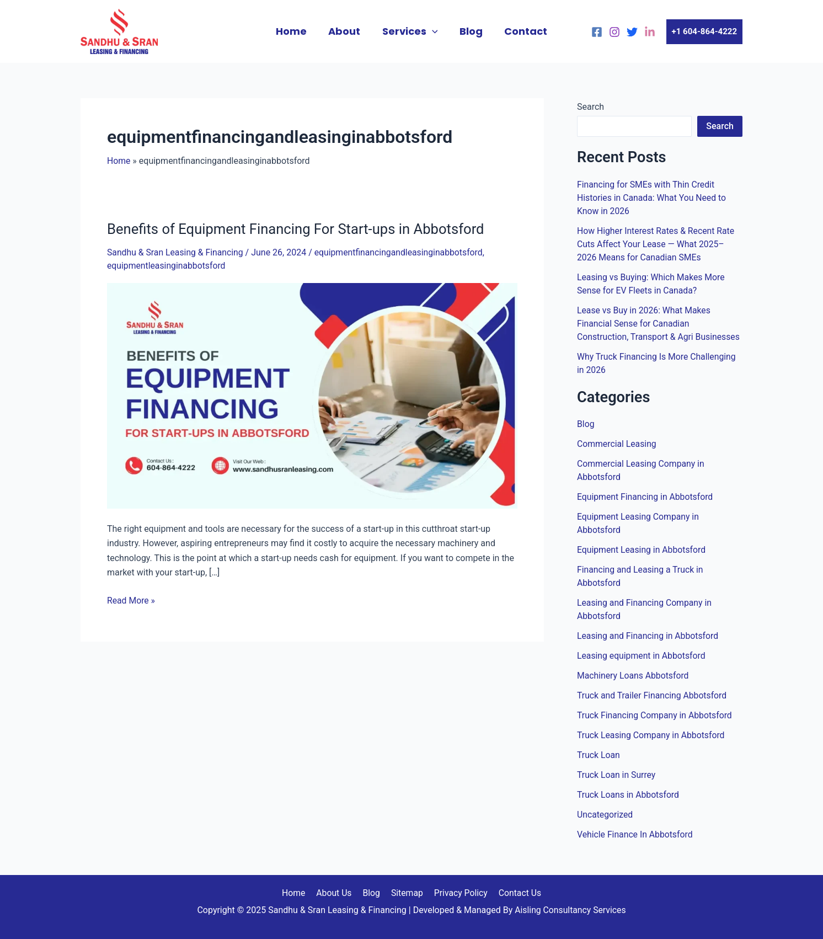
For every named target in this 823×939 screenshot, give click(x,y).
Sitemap (405, 893)
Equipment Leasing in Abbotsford (642, 550)
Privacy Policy (458, 893)
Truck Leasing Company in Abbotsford (652, 735)
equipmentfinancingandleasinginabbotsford (402, 252)
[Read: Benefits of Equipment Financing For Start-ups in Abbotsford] (312, 394)
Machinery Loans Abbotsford (634, 675)
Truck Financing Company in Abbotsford (655, 715)
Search (590, 107)
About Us (336, 893)
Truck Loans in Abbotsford (629, 794)
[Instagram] (614, 32)
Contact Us (516, 893)
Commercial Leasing (617, 444)
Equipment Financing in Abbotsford (646, 497)
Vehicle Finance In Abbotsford (635, 834)
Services (410, 31)
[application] (432, 31)
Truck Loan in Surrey (617, 775)
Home (295, 31)
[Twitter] (632, 32)
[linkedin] (649, 32)
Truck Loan (599, 755)
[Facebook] (596, 32)
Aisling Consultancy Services (570, 910)
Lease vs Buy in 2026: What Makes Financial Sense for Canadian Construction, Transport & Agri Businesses (659, 323)
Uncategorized (605, 814)
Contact (521, 31)
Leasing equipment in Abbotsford (642, 655)
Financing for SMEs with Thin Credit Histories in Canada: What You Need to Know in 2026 (652, 197)
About (346, 31)
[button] (704, 31)
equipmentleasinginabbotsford (167, 265)
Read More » (131, 599)
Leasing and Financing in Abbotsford (648, 636)
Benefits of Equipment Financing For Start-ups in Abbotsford (298, 229)
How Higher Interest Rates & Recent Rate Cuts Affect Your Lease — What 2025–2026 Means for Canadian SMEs (657, 244)
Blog (468, 31)
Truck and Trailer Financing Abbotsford (653, 695)
